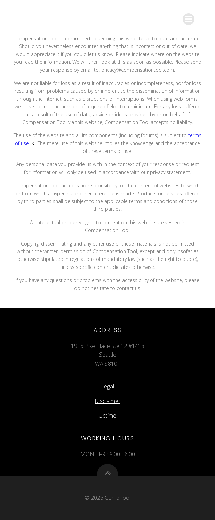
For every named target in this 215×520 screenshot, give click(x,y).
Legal (107, 386)
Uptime (107, 415)
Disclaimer (107, 401)
